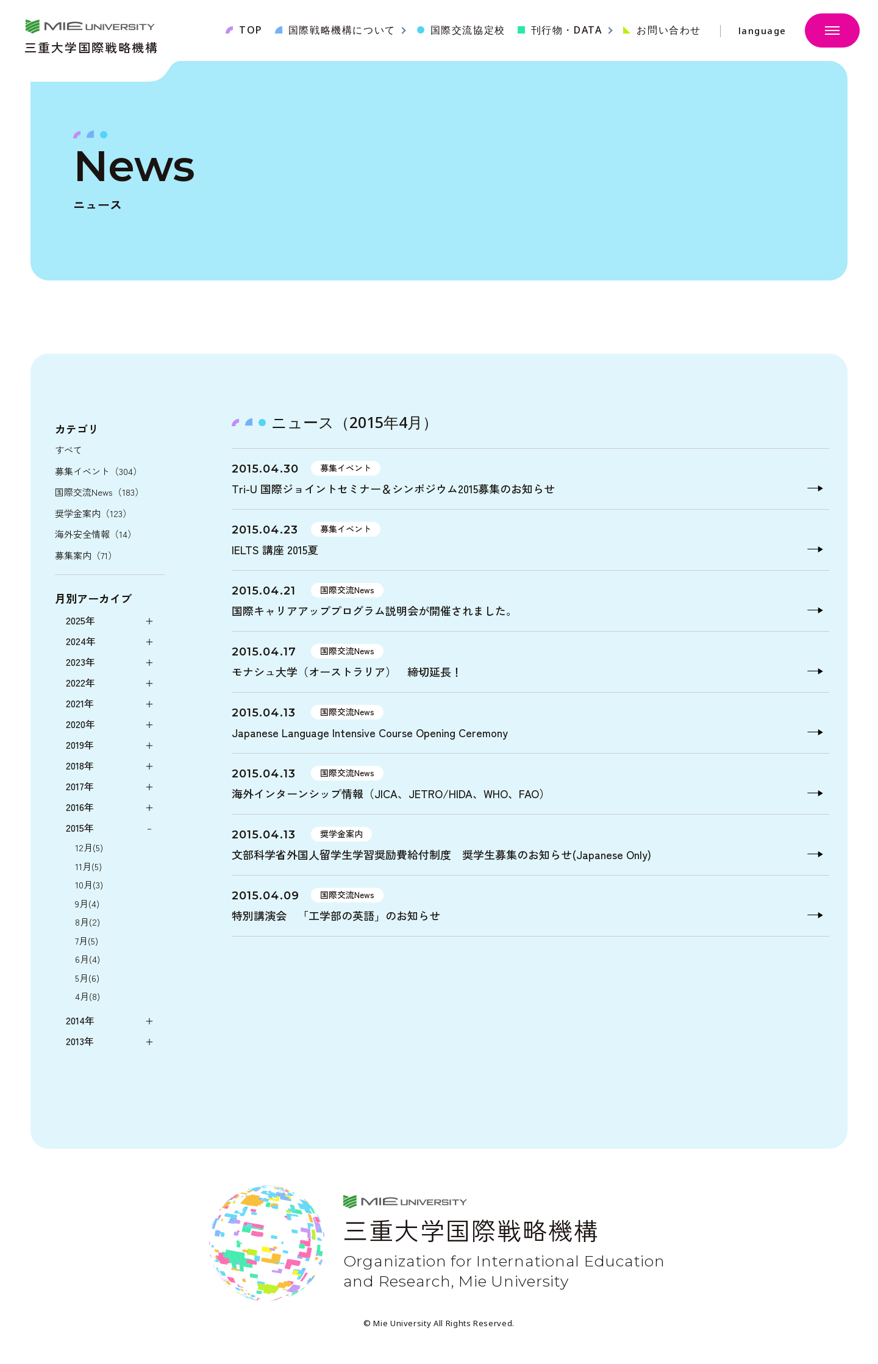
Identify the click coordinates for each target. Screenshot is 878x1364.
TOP (251, 30)
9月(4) (87, 903)
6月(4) (87, 958)
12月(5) (89, 847)
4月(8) (87, 996)
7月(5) (86, 940)
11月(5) (88, 866)
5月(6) (87, 977)
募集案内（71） (86, 555)
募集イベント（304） (98, 471)
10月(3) (89, 884)
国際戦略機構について (342, 30)
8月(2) (87, 921)
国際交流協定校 (467, 30)
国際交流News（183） (99, 491)
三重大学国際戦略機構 (91, 46)
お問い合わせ (669, 30)
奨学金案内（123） (93, 513)
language (762, 30)
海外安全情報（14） (96, 533)
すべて (68, 449)
